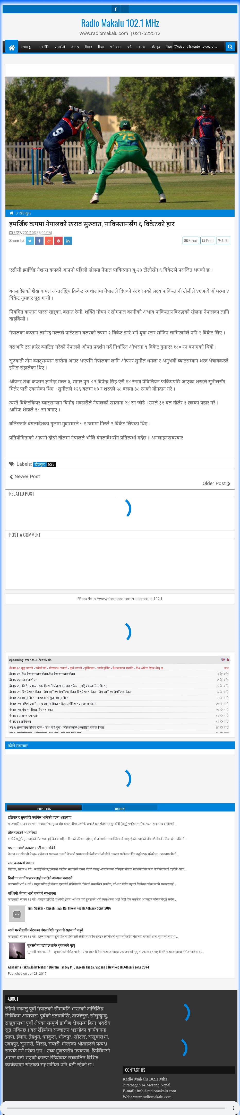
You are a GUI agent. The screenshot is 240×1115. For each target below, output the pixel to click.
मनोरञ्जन (115, 46)
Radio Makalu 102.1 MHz (120, 22)
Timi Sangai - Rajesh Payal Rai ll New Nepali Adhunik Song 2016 (69, 901)
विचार (88, 46)
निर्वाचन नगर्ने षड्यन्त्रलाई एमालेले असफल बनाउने (40, 871)
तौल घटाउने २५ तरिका (22, 825)
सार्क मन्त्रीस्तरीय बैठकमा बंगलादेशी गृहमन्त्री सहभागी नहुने (45, 923)
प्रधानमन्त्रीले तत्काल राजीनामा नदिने (31, 840)
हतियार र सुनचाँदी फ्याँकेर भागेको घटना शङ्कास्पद (39, 810)
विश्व (101, 46)
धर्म (129, 46)
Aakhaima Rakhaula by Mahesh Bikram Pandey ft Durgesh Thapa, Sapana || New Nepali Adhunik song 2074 (78, 960)
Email (191, 240)
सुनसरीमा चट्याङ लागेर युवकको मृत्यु (51, 938)
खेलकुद (156, 46)
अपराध (75, 46)
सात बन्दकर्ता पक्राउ (21, 855)
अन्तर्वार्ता (60, 46)
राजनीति (44, 46)
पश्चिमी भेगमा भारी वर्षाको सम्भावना (32, 885)
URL (224, 240)
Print (208, 240)
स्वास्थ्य (141, 46)
